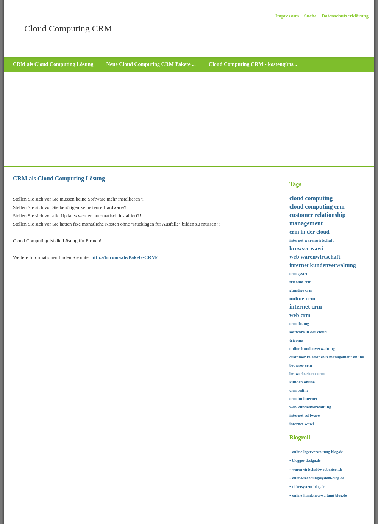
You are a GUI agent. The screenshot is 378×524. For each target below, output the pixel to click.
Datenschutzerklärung (345, 16)
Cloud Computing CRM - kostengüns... (253, 64)
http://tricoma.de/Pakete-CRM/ (124, 257)
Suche (310, 16)
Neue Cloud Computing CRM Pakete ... (150, 64)
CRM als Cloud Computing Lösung (53, 64)
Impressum (287, 16)
